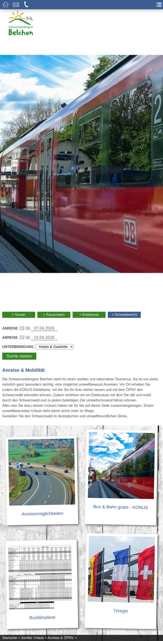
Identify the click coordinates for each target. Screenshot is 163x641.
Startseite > (11, 638)
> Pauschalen (53, 315)
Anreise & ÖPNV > (62, 638)
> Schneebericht (124, 315)
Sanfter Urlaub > (34, 638)
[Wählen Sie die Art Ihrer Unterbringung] (54, 347)
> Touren (19, 315)
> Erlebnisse (89, 315)
